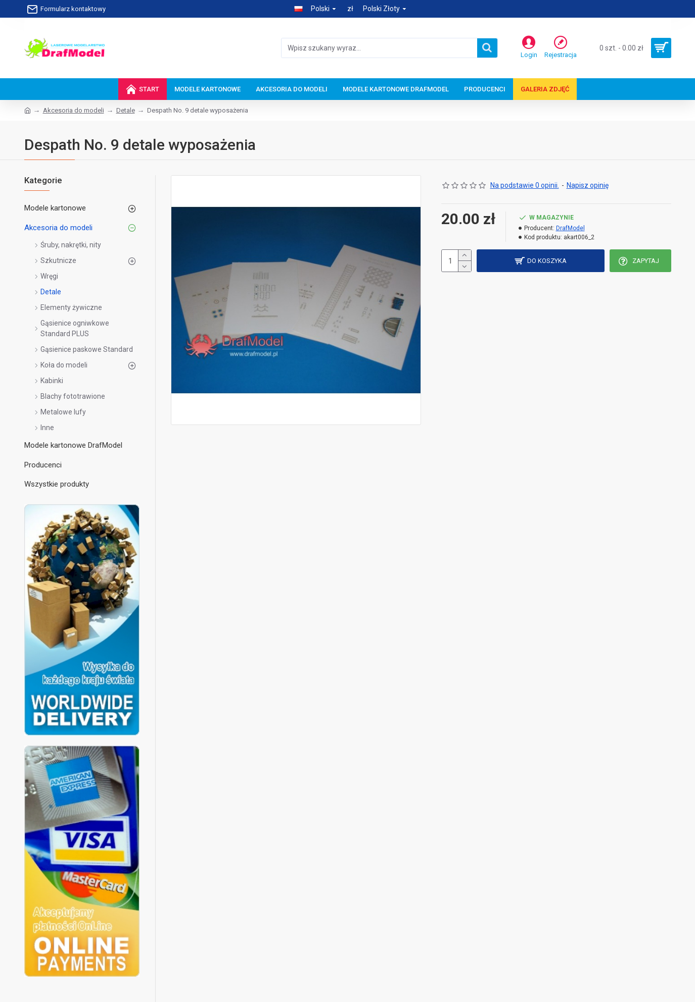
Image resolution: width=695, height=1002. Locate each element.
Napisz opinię (588, 185)
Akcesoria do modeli (73, 110)
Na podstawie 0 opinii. (524, 185)
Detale (125, 110)
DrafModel (570, 228)
